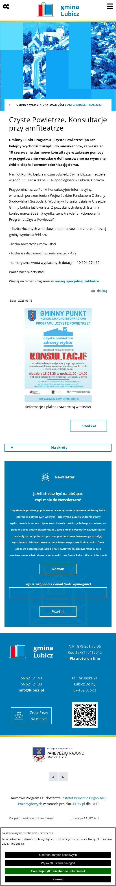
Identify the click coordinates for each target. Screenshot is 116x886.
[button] (58, 401)
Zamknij (58, 879)
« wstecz (88, 425)
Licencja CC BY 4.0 (85, 818)
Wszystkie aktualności (46, 105)
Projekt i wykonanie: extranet (31, 818)
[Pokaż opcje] (6, 6)
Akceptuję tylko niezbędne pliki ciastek (58, 871)
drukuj (102, 290)
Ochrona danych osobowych (58, 854)
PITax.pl (79, 803)
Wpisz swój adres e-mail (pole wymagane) (58, 584)
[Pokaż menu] (110, 6)
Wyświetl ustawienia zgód (58, 863)
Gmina (21, 105)
